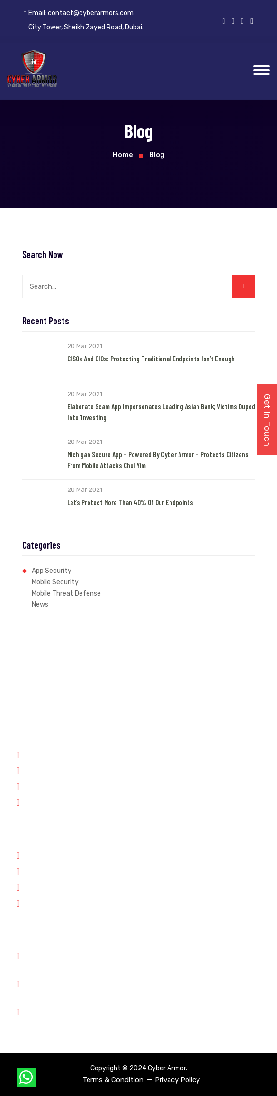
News (40, 604)
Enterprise (37, 801)
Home (123, 154)
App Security (51, 571)
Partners (35, 870)
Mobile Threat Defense (66, 593)
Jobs (29, 886)
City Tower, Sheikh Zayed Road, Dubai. (93, 1016)
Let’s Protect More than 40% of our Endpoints (130, 502)
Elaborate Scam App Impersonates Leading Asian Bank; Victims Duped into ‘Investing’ (161, 412)
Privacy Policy (177, 1080)
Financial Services (49, 786)
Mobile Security (55, 582)
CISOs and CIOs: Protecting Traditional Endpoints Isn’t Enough (151, 358)
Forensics (37, 769)
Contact (34, 902)
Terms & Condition (112, 1080)
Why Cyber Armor (49, 854)
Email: (79, 13)
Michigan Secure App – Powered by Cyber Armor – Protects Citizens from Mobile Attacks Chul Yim (158, 460)
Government (41, 754)
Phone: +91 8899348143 (70, 960)
